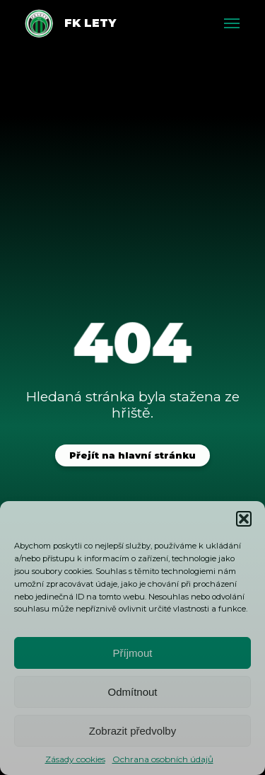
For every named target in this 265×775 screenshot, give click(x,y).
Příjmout (133, 653)
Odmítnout (132, 692)
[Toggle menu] (231, 23)
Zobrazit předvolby (132, 731)
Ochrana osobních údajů (162, 759)
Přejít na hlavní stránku (132, 455)
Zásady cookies (75, 759)
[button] (244, 519)
